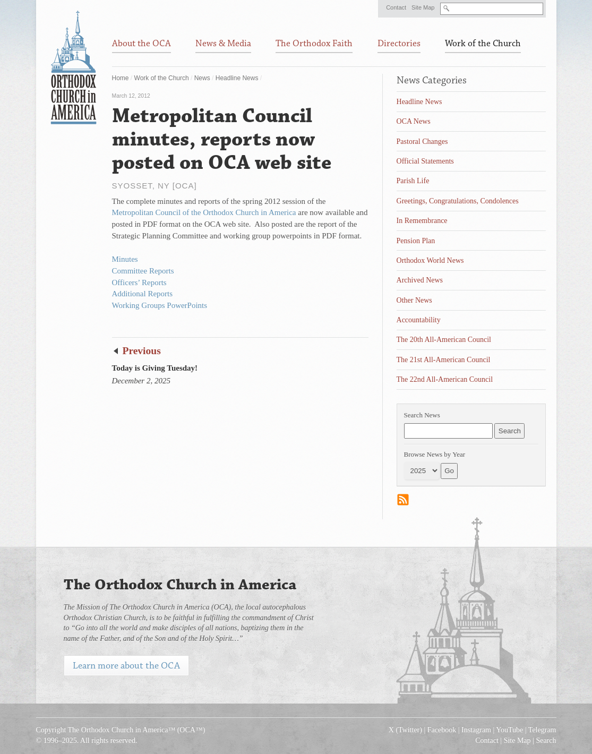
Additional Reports (142, 293)
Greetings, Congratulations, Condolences (458, 201)
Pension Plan (416, 241)
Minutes (125, 259)
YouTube (509, 730)
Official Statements (425, 161)
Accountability (419, 320)
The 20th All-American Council (444, 340)
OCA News (414, 121)
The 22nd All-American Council (445, 379)
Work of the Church (161, 78)
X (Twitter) (405, 730)
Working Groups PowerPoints (160, 305)
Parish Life (413, 181)
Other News (414, 300)
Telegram (542, 730)
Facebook (441, 730)
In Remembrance (422, 221)
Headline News (237, 78)
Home (120, 78)
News (202, 78)
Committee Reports (143, 271)
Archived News (420, 280)
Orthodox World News (430, 260)
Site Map (422, 7)
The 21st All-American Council (444, 360)
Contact (396, 7)
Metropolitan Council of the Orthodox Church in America (204, 212)
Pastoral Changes (422, 141)
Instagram (476, 730)
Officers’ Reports (139, 282)
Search (546, 740)
